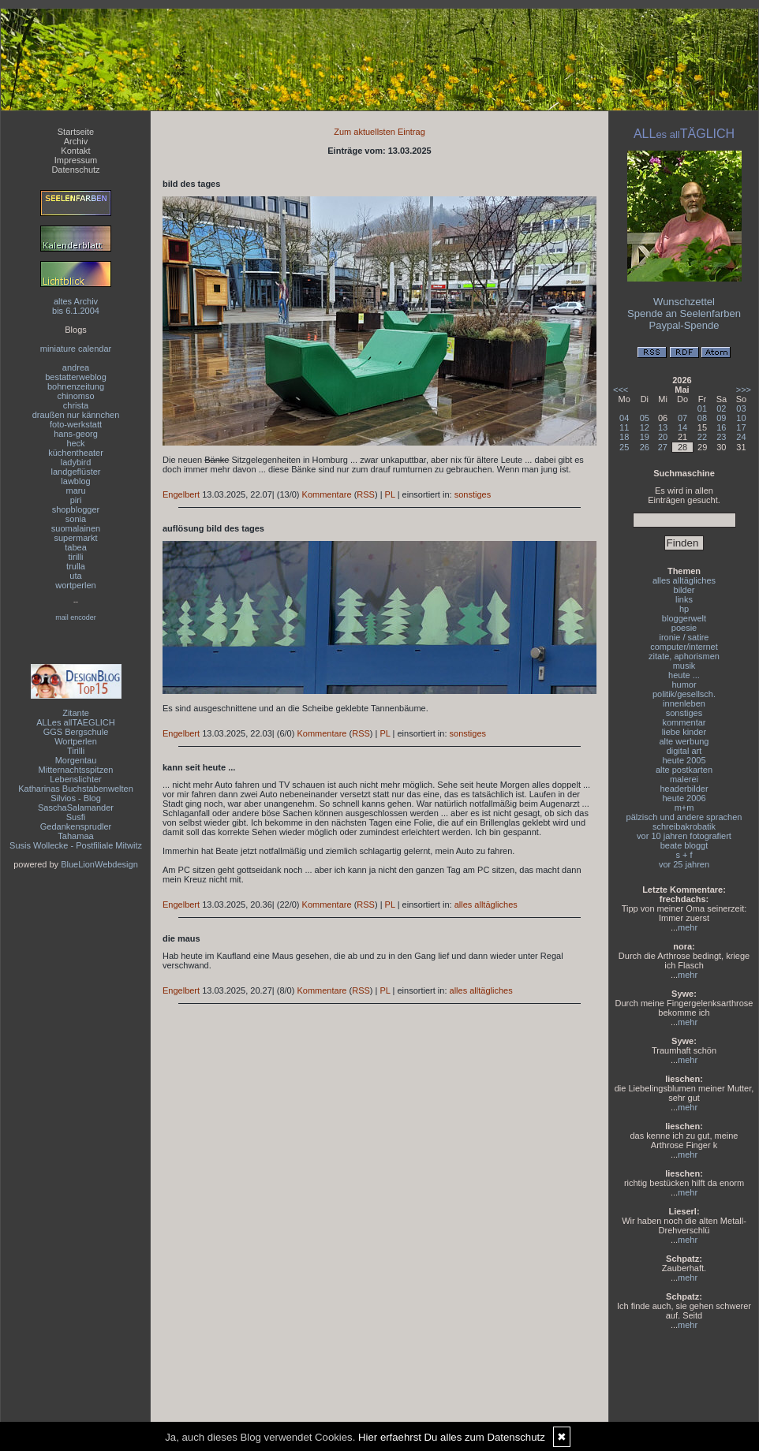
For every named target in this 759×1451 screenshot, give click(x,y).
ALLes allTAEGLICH (75, 722)
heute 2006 (683, 798)
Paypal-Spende (684, 325)
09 (721, 418)
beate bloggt (684, 845)
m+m (684, 807)
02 (721, 408)
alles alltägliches (486, 904)
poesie (684, 627)
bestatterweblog (76, 377)
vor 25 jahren (684, 864)
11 (624, 427)
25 (624, 447)
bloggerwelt (684, 618)
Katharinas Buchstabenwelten (75, 788)
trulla (75, 566)
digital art (684, 750)
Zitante (75, 713)
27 (662, 447)
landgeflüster (76, 471)
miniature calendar (76, 348)
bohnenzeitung (75, 386)
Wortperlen (75, 741)
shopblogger (76, 509)
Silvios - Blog (75, 798)
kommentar (683, 722)
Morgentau (76, 760)
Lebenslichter (75, 779)
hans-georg (76, 433)
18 (624, 437)
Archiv (76, 141)
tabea (76, 547)
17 (741, 427)
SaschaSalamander (76, 807)
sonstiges (472, 494)
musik (684, 665)
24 (741, 437)
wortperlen (75, 585)
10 (741, 418)
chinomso (75, 396)
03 (741, 408)
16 (721, 427)
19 (644, 437)
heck (75, 443)
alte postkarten (684, 769)
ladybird (76, 462)
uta (75, 575)
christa (75, 405)
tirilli (76, 556)
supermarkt (75, 538)
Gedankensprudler (76, 826)
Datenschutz (75, 169)
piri (76, 500)
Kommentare (327, 494)
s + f (683, 855)
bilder (684, 590)
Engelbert (181, 494)
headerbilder (684, 788)
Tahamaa (75, 836)
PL (390, 494)
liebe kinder (684, 732)
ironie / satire (684, 637)
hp (684, 609)
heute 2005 (683, 760)
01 (702, 408)
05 (644, 418)
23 (721, 437)
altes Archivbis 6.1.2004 (75, 306)
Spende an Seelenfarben (684, 313)
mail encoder (75, 617)
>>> (743, 389)
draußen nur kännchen (76, 415)
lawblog (75, 481)
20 (662, 437)
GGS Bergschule (76, 732)
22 (702, 437)
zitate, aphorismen (684, 656)
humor (683, 684)
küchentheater (75, 452)
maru (75, 490)
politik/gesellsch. (684, 694)
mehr (687, 927)
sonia (75, 519)
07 (682, 418)
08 (702, 418)
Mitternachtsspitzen (76, 769)
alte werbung (684, 741)
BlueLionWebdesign (99, 864)
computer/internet (684, 646)
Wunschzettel (684, 302)
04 (624, 418)
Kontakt (75, 150)
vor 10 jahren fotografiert (684, 836)
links (684, 599)
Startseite (76, 131)
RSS (366, 494)
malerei (684, 779)
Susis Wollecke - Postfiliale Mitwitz (75, 845)
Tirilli (75, 750)
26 (644, 447)
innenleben (684, 703)
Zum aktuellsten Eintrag (379, 131)
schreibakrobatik (684, 826)
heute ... (684, 675)
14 (682, 427)
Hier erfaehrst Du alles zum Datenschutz (451, 1437)
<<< (620, 389)
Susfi (75, 817)
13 (662, 427)
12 (644, 427)
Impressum (75, 160)
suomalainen (75, 528)
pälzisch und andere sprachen (684, 817)
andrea (75, 367)
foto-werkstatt (76, 424)
